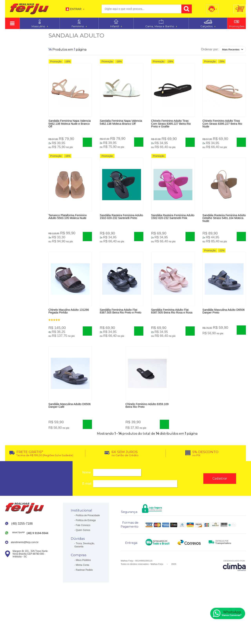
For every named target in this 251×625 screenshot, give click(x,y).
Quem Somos (83, 550)
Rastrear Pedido (84, 590)
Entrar (75, 9)
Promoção (56, 63)
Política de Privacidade (88, 535)
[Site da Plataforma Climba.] (234, 585)
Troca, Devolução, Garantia (84, 565)
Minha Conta (82, 585)
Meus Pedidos (83, 580)
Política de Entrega (86, 540)
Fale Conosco (83, 545)
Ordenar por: (210, 49)
